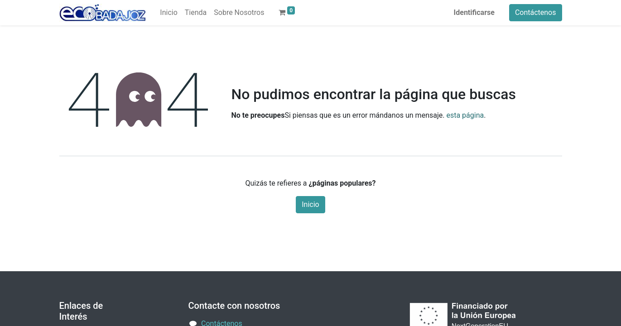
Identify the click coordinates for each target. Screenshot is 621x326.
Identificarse (474, 12)
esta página (465, 115)
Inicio (310, 204)
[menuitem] (168, 13)
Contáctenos (535, 12)
